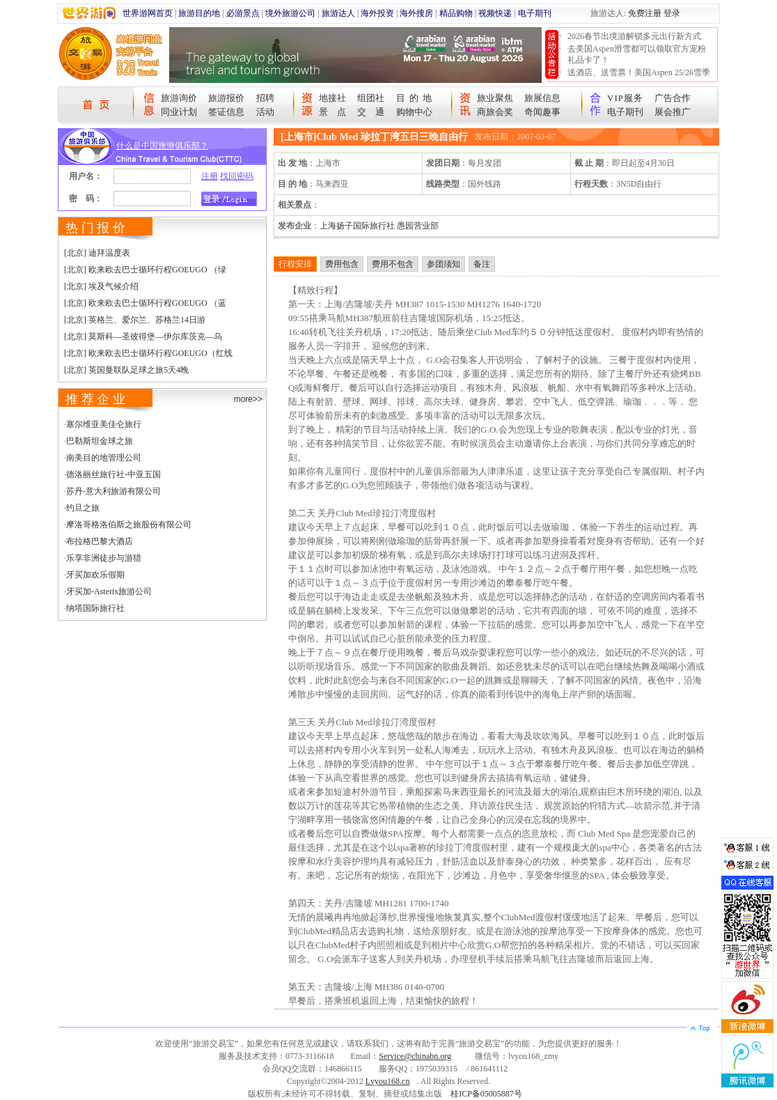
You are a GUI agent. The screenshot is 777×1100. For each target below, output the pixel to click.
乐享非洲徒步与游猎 (103, 558)
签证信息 (226, 112)
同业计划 (179, 112)
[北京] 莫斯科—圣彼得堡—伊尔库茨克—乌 (143, 336)
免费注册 (644, 13)
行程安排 (295, 264)
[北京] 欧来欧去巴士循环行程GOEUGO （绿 (145, 269)
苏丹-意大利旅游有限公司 (113, 491)
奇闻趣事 (542, 112)
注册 (209, 176)
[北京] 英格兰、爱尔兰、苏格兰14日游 (134, 320)
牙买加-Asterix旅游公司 (109, 591)
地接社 (332, 98)
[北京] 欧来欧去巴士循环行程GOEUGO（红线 (148, 353)
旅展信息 (542, 98)
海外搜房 (416, 13)
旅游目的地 (199, 13)
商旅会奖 (495, 112)
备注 (481, 264)
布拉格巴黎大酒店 (99, 541)
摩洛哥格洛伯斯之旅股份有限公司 (128, 524)
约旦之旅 (83, 508)
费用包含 (342, 264)
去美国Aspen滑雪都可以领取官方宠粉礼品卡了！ (636, 54)
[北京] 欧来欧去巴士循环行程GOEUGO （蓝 (145, 303)
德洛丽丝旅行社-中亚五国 (113, 474)
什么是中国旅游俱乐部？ (162, 145)
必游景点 (243, 13)
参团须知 (443, 264)
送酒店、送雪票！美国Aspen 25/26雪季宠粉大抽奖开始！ (638, 78)
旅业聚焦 (495, 98)
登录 (672, 13)
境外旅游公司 (290, 13)
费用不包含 (393, 264)
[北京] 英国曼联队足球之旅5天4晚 (126, 370)
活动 (265, 112)
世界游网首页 (148, 13)
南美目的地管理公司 (103, 458)
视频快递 (495, 13)
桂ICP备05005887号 (486, 1094)
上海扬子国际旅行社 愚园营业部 (379, 226)
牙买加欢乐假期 (95, 575)
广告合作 (672, 98)
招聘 (265, 98)
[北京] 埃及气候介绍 (101, 286)
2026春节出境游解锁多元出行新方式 (634, 36)
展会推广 (672, 112)
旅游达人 (338, 13)
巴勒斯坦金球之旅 (99, 441)
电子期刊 (534, 13)
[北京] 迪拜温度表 (97, 253)
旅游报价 (226, 98)
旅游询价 (179, 98)
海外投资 (377, 13)
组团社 (370, 98)
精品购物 (456, 13)
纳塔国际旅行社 (95, 608)
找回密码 (236, 176)
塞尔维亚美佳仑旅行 (103, 424)
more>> (248, 399)
